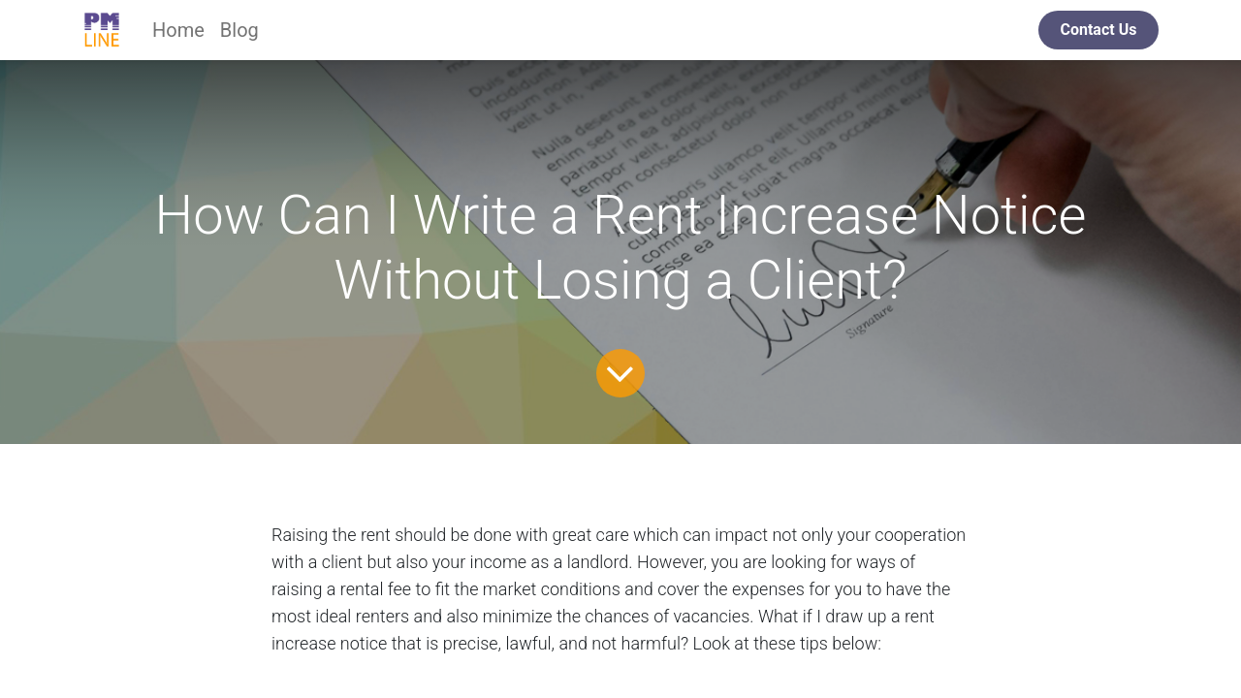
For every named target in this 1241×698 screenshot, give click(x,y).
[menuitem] (178, 30)
